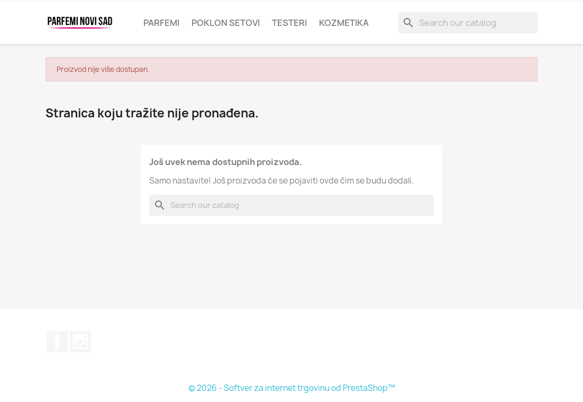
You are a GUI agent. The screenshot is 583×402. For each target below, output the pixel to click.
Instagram (80, 341)
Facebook (57, 341)
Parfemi (161, 23)
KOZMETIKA (344, 23)
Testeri (289, 23)
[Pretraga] (468, 22)
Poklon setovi (226, 23)
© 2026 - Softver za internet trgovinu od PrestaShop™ (291, 388)
